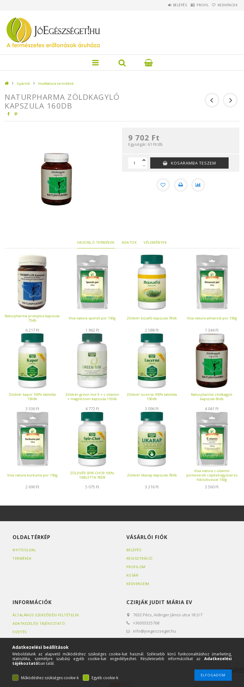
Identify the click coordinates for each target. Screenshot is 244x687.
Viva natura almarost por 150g (212, 318)
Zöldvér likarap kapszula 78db (152, 475)
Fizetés (20, 631)
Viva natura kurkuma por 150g (32, 475)
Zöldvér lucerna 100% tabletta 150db (152, 396)
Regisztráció (139, 558)
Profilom (136, 566)
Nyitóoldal (24, 549)
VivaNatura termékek (56, 83)
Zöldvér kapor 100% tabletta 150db (32, 396)
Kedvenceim (137, 583)
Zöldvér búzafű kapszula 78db (152, 318)
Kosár (132, 575)
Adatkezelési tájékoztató (39, 623)
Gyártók (23, 83)
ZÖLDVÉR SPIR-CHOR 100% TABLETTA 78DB (92, 475)
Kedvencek (225, 5)
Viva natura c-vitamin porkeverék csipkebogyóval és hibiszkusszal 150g (211, 475)
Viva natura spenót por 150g (92, 318)
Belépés (165, 5)
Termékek (22, 558)
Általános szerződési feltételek (46, 615)
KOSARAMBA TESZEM (193, 163)
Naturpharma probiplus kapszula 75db (32, 318)
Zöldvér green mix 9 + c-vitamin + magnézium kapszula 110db (92, 396)
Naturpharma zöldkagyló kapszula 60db (211, 396)
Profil (194, 5)
